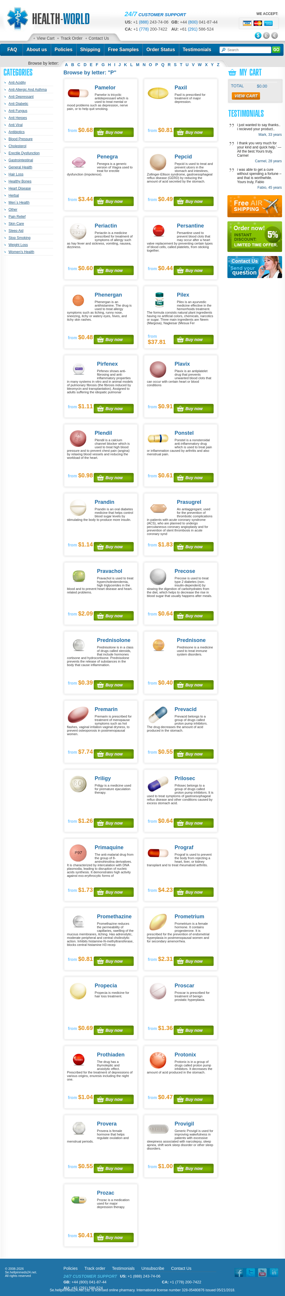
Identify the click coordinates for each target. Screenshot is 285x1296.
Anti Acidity (17, 83)
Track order (94, 1268)
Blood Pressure (21, 139)
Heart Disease (20, 188)
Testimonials (197, 49)
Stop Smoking (20, 238)
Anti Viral (16, 125)
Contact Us (99, 38)
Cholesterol (17, 146)
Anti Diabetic (18, 104)
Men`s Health (19, 202)
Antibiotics (17, 132)
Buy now (114, 132)
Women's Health (21, 252)
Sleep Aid (16, 231)
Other (13, 210)
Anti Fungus (18, 111)
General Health (20, 167)
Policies (64, 49)
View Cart (45, 38)
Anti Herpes (18, 118)
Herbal (14, 195)
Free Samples (123, 49)
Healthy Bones (20, 181)
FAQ (12, 49)
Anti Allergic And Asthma (28, 90)
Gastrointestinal (21, 160)
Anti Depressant (21, 97)
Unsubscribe (152, 1268)
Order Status (160, 49)
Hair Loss (16, 174)
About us (36, 49)
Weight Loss (18, 245)
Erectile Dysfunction (24, 153)
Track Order (71, 38)
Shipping (90, 49)
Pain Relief (17, 217)
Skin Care (16, 224)
